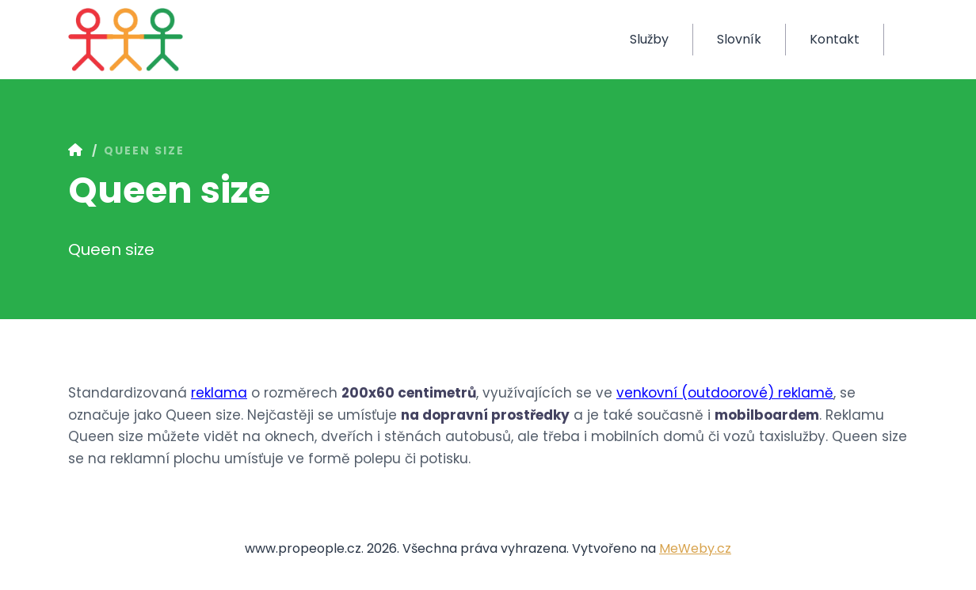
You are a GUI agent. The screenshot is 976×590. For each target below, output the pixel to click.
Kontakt (835, 39)
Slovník (739, 39)
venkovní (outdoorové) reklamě (724, 392)
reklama (219, 392)
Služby (649, 39)
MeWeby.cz (695, 548)
